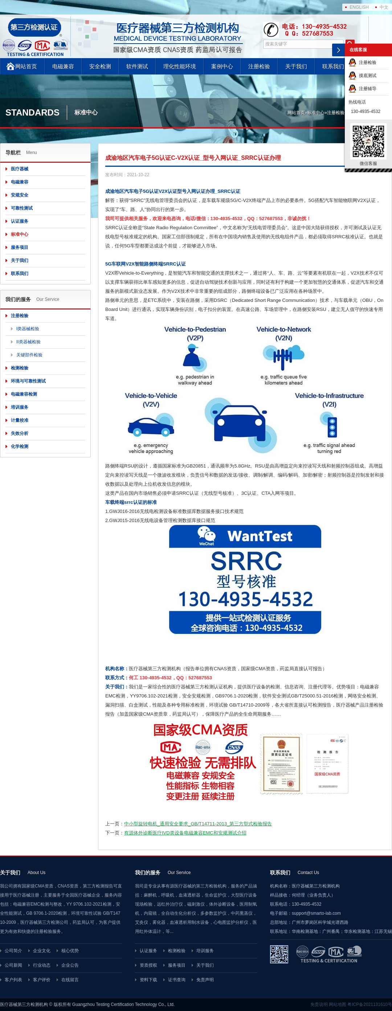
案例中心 (222, 66)
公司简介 (13, 950)
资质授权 (148, 965)
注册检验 (259, 66)
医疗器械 (19, 168)
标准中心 (315, 112)
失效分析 (19, 433)
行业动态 (41, 965)
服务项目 (19, 247)
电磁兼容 (63, 66)
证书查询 (176, 979)
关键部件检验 (29, 354)
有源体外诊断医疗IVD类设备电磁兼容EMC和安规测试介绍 (185, 833)
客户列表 (13, 979)
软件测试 (137, 66)
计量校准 (19, 420)
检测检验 (19, 368)
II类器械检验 (28, 341)
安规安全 (19, 195)
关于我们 (296, 66)
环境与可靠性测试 (28, 381)
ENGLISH (359, 7)
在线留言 (70, 979)
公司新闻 (13, 965)
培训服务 (19, 407)
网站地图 (337, 1004)
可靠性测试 (22, 208)
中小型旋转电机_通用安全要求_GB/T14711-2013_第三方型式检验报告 (198, 823)
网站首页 (26, 66)
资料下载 (148, 979)
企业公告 (70, 965)
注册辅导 (362, 88)
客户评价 (41, 979)
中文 (384, 7)
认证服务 (19, 221)
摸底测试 (362, 75)
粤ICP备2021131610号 (369, 1004)
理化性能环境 (179, 66)
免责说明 (319, 1004)
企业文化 (41, 950)
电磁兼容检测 (24, 394)
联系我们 (333, 66)
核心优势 (70, 950)
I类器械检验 (27, 328)
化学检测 (19, 446)
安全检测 (100, 66)
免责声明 (205, 979)
